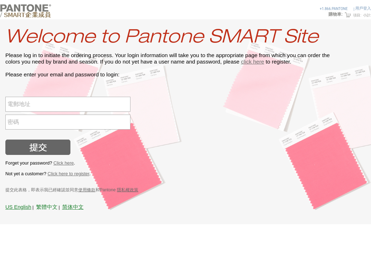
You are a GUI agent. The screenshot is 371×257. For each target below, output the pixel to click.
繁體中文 (47, 207)
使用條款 (86, 189)
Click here (63, 163)
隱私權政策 (127, 189)
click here (252, 62)
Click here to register (68, 173)
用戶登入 (363, 8)
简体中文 (73, 207)
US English (18, 207)
